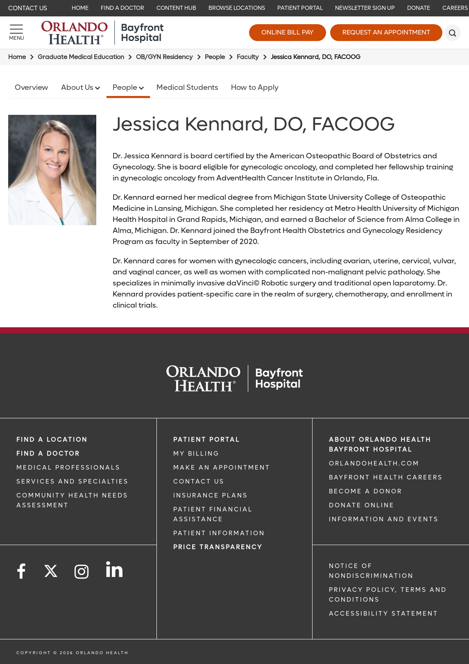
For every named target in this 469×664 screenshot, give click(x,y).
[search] (452, 33)
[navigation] (234, 8)
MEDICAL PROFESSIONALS (68, 467)
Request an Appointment (386, 32)
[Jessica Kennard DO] (52, 170)
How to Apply (255, 87)
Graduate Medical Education (81, 57)
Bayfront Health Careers (386, 477)
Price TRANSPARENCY (218, 547)
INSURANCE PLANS (210, 495)
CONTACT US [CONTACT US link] (198, 481)
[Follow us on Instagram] (82, 572)
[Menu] (16, 33)
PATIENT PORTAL (206, 440)
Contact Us (27, 8)
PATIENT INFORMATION (219, 533)
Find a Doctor (48, 454)
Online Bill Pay (287, 32)
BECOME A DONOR (365, 491)
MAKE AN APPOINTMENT (221, 467)
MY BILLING (196, 454)
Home (17, 57)
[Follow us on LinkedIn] (115, 569)
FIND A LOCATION (52, 440)
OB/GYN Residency (164, 57)
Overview (31, 87)
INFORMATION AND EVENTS (384, 519)
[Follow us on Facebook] (21, 572)
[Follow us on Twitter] (50, 568)
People (215, 57)
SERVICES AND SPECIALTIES (72, 481)
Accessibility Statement (383, 613)
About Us (78, 87)
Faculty (248, 57)
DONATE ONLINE (361, 505)
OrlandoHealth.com (374, 463)
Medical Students (187, 87)
